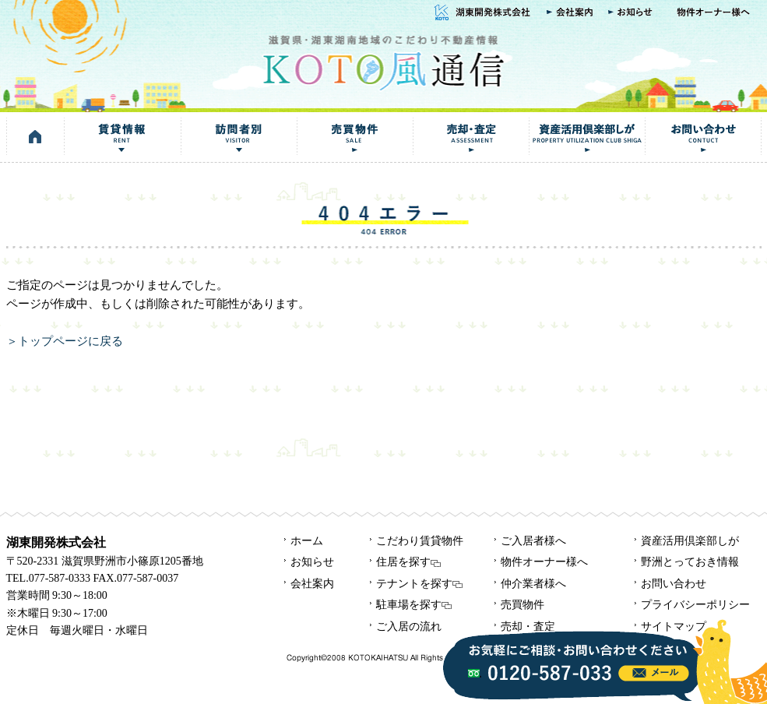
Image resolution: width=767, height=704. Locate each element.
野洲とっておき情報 (690, 562)
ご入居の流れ (409, 626)
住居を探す (408, 562)
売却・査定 (471, 137)
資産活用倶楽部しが (587, 137)
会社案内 (569, 13)
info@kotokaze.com (653, 673)
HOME (35, 137)
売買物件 (355, 137)
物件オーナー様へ (715, 13)
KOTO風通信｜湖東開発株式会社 (383, 61)
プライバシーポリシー (695, 605)
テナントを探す (419, 584)
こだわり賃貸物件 (419, 541)
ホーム (306, 541)
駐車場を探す (414, 605)
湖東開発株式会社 (480, 13)
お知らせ (632, 13)
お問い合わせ (703, 137)
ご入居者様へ (533, 541)
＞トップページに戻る (64, 341)
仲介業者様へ (533, 584)
